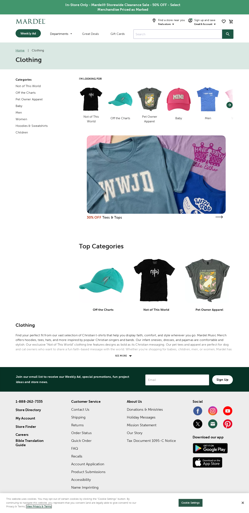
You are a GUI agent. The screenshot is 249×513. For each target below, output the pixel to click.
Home (20, 50)
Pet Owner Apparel (29, 99)
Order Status (81, 433)
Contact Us (80, 409)
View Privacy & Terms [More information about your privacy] (38, 506)
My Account (25, 418)
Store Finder (26, 427)
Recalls (76, 456)
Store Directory (28, 410)
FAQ (74, 448)
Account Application (87, 464)
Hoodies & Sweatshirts (32, 125)
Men (19, 112)
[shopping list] (224, 21)
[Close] (242, 503)
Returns (77, 425)
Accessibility (81, 480)
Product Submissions (88, 472)
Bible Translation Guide (30, 443)
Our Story (134, 433)
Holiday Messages (141, 417)
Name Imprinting (84, 487)
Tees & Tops (112, 217)
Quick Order (81, 441)
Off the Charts (26, 92)
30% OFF (94, 217)
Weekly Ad (28, 33)
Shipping (78, 417)
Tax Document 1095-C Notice (151, 441)
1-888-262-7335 (29, 401)
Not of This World (28, 86)
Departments (61, 33)
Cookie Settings (190, 502)
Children (22, 132)
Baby (19, 106)
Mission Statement (142, 425)
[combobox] (177, 34)
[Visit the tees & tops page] (219, 217)
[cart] (231, 21)
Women (21, 119)
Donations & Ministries (145, 409)
